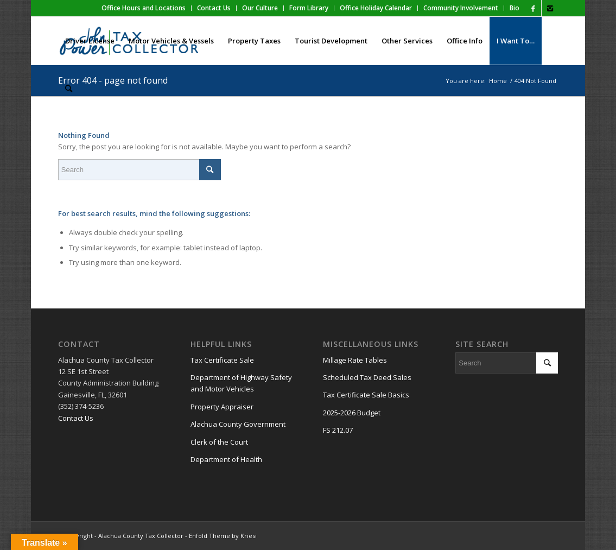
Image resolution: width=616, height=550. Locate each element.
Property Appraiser (221, 407)
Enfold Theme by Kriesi (223, 536)
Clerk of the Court (219, 442)
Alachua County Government (237, 424)
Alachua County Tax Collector (140, 536)
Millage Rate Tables (355, 360)
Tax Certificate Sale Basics (366, 395)
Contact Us (75, 418)
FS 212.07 (338, 430)
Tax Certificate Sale (222, 360)
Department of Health (226, 459)
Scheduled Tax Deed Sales (367, 377)
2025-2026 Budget (351, 413)
